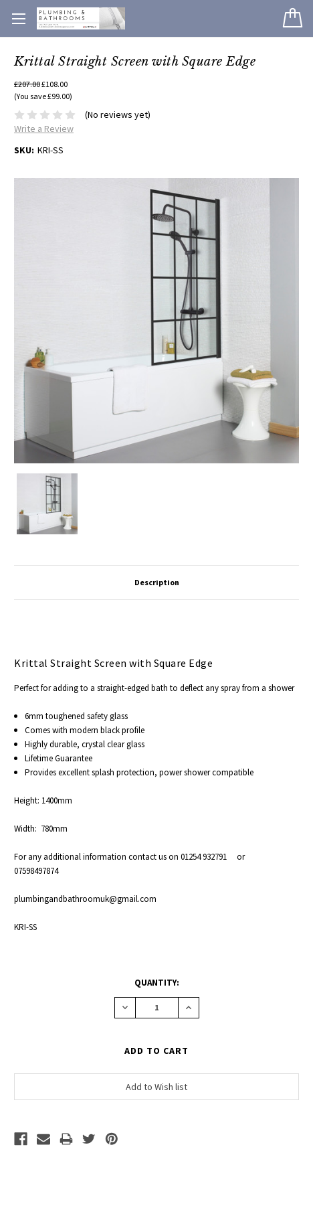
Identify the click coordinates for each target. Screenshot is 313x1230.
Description (156, 582)
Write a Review (44, 129)
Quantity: (156, 982)
